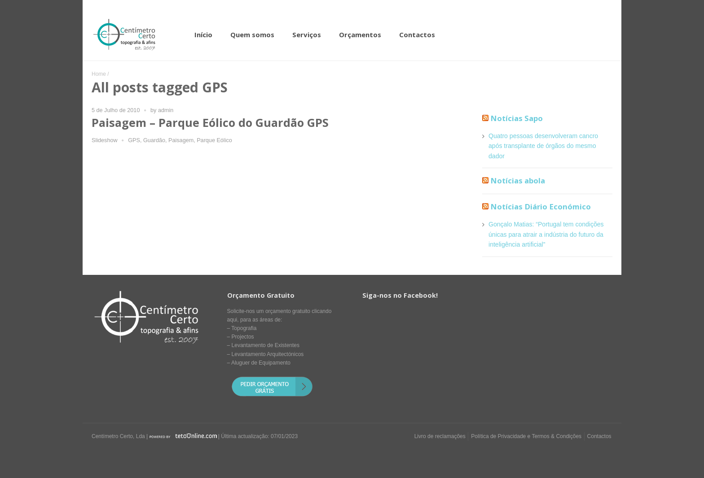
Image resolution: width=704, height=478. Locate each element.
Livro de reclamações (440, 436)
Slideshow (105, 140)
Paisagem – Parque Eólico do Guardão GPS (210, 122)
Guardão (154, 140)
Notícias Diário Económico (540, 206)
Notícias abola (517, 180)
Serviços (306, 34)
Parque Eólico (214, 140)
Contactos (417, 34)
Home (99, 74)
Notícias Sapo (516, 118)
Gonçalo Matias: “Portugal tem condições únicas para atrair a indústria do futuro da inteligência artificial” (546, 234)
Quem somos (252, 34)
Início (203, 34)
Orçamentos (360, 34)
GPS (134, 140)
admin (165, 110)
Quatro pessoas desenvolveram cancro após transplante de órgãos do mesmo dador (543, 146)
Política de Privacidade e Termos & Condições (526, 436)
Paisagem (181, 140)
